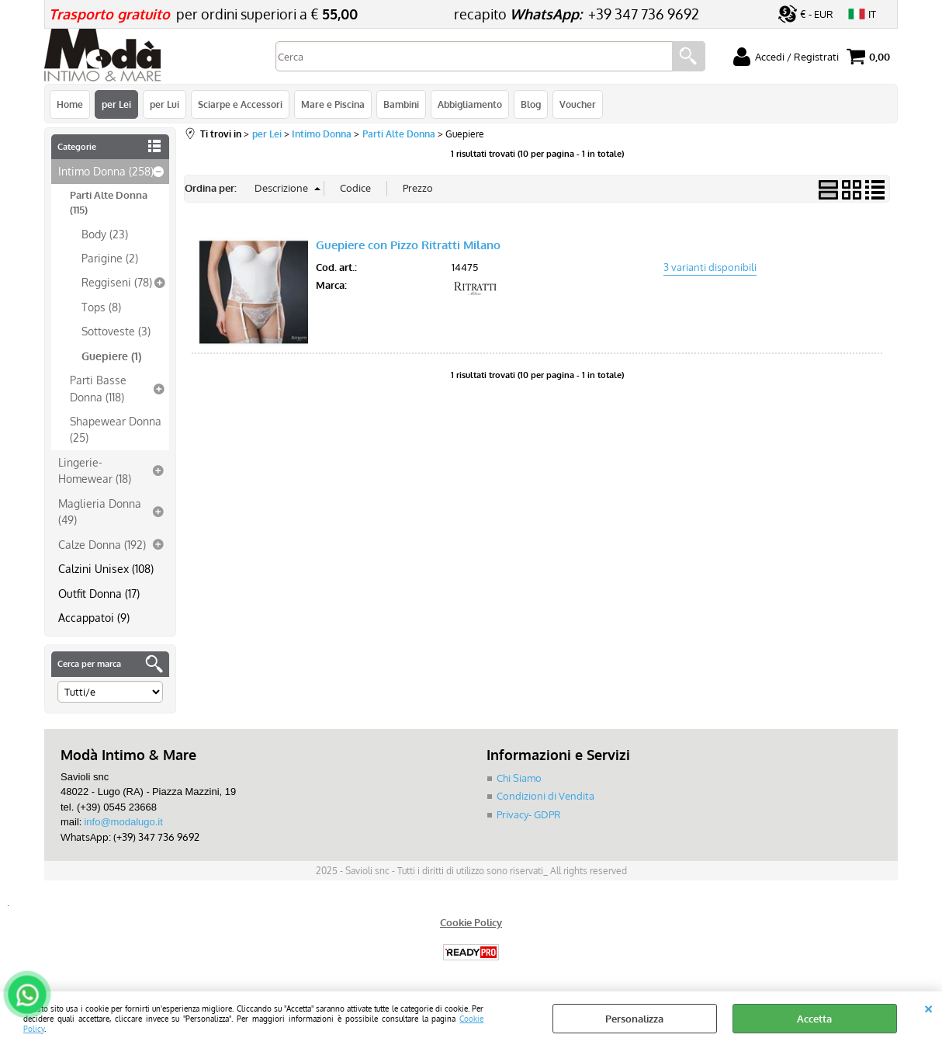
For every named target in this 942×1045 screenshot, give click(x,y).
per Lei (116, 104)
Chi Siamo (519, 778)
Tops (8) (101, 307)
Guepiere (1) (111, 356)
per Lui (164, 104)
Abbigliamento (470, 104)
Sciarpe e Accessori (240, 104)
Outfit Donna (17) (99, 593)
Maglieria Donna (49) (99, 511)
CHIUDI (928, 1007)
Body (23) (104, 234)
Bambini (401, 104)
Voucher (577, 104)
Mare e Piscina (333, 104)
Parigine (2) (109, 258)
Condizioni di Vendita (545, 796)
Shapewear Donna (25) (115, 429)
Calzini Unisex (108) (106, 568)
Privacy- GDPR (529, 814)
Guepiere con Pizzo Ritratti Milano (408, 245)
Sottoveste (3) (116, 331)
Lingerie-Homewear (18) (94, 470)
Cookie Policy (471, 922)
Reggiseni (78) (116, 282)
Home (70, 104)
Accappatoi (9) (94, 617)
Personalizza (634, 1018)
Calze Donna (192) (102, 544)
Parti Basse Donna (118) (98, 388)
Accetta (814, 1018)
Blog (531, 104)
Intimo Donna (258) (106, 171)
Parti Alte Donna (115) (108, 203)
